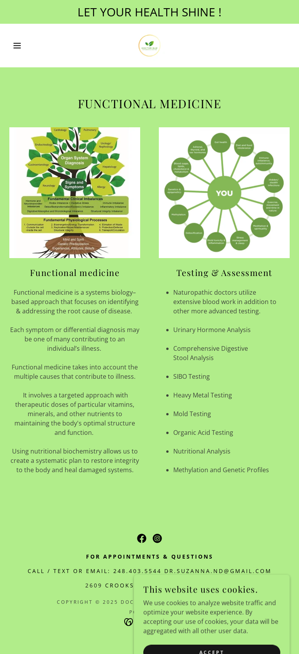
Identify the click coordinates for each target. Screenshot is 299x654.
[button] (15, 45)
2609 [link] (93, 585)
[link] (149, 45)
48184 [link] (203, 585)
